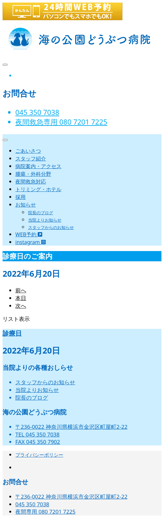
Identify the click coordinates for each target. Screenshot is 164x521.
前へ (20, 290)
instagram (30, 242)
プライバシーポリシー (39, 455)
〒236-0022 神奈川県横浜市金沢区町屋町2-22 (71, 426)
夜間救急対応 (30, 181)
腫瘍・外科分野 (33, 173)
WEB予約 (28, 234)
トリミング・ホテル (38, 189)
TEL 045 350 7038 (37, 434)
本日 (20, 298)
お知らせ (25, 204)
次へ (20, 305)
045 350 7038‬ (37, 112)
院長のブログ (40, 213)
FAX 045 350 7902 (37, 441)
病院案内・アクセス (38, 166)
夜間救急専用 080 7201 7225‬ (61, 121)
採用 (20, 196)
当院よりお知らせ (44, 220)
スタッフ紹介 (30, 158)
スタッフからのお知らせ (51, 227)
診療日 (12, 333)
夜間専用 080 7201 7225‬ (45, 511)
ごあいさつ (28, 150)
